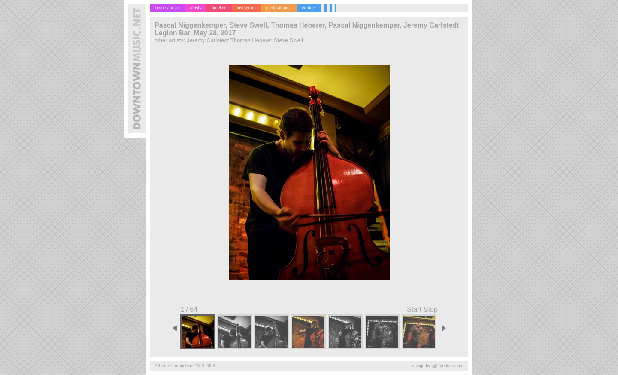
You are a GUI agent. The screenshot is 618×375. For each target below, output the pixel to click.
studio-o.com (451, 365)
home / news (167, 8)
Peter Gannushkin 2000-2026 (187, 365)
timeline (219, 8)
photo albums (279, 8)
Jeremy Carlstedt (208, 40)
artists (196, 8)
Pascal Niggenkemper (189, 25)
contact (309, 8)
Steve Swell (288, 40)
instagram (246, 8)
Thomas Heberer (251, 40)
